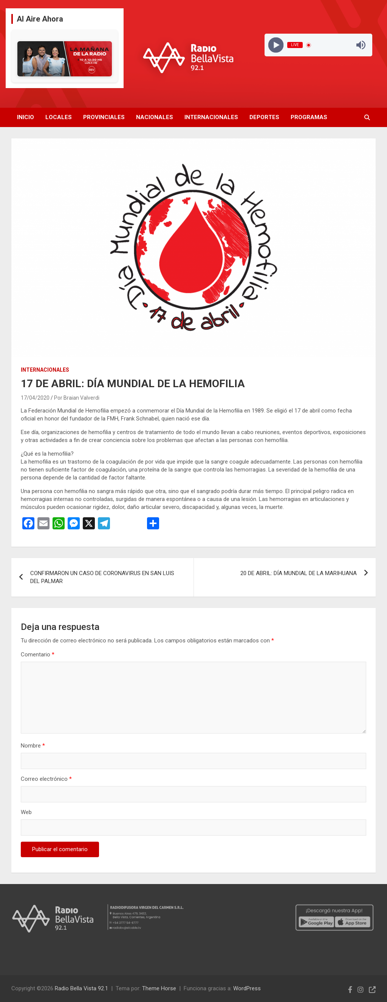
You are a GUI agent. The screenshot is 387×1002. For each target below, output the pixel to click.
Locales (58, 117)
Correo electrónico (46, 779)
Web (26, 812)
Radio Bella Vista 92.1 (81, 988)
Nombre (33, 745)
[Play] (276, 45)
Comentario (37, 654)
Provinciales (104, 117)
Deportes (264, 117)
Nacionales (154, 117)
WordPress (247, 988)
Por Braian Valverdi (76, 398)
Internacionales (211, 117)
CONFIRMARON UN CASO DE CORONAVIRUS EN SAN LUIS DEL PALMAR (102, 577)
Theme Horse (159, 988)
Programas (309, 117)
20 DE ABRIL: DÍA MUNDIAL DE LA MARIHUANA (298, 573)
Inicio (25, 117)
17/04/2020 (35, 398)
